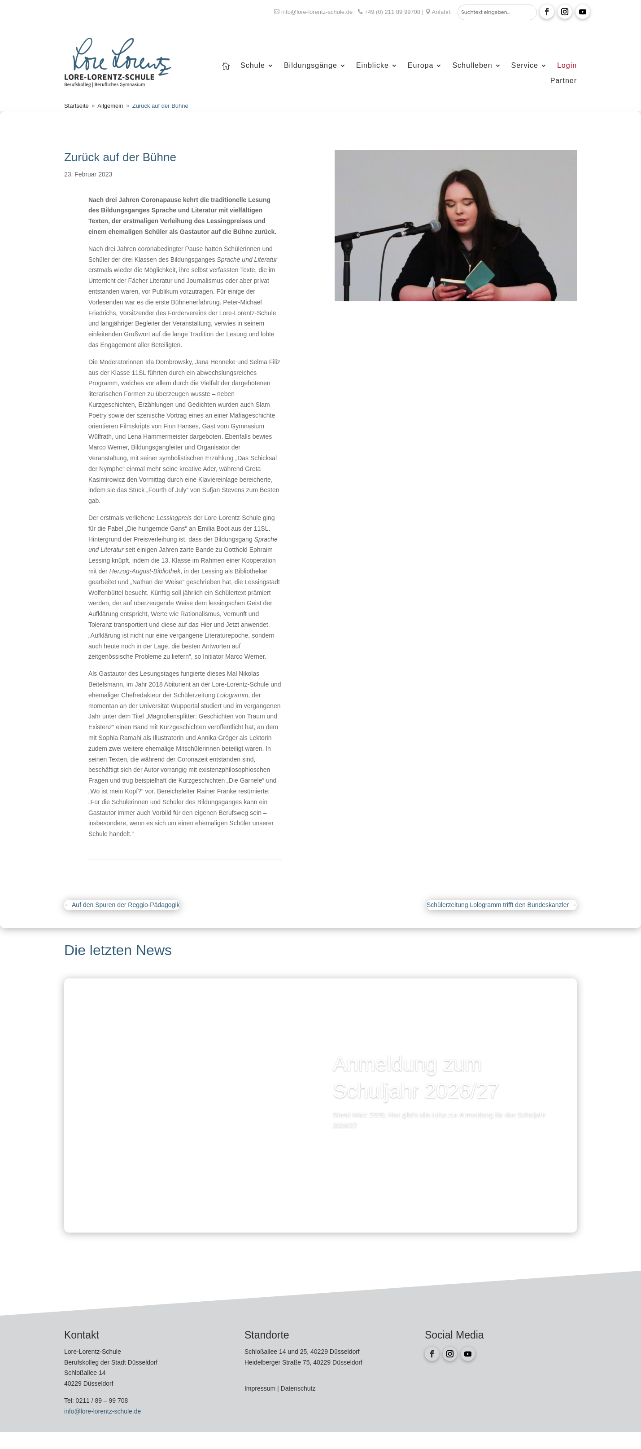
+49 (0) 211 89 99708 (392, 12)
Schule (252, 65)
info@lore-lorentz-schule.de (317, 12)
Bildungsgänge (310, 65)
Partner (563, 81)
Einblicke (372, 65)
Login (567, 65)
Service (524, 65)
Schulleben (472, 65)
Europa (421, 65)
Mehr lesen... (366, 1150)
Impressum (260, 1388)
